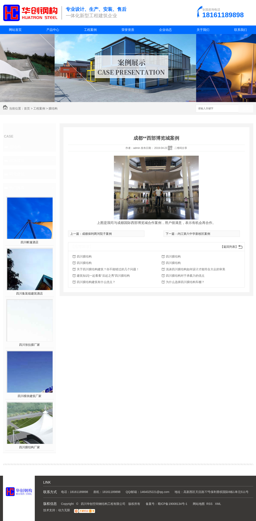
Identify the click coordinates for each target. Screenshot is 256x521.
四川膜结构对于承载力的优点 (185, 275)
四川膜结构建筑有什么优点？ (96, 282)
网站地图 (199, 503)
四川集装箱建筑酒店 (29, 293)
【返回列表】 (229, 246)
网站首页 (15, 29)
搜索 (245, 109)
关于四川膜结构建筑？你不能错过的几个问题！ (108, 269)
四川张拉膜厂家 (29, 344)
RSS (209, 503)
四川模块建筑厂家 (29, 396)
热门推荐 (17, 188)
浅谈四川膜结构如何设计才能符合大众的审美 (195, 269)
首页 (27, 108)
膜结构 (53, 108)
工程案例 (90, 29)
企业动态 (165, 29)
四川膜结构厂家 (29, 447)
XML (218, 503)
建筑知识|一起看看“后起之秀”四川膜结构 (103, 275)
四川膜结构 (84, 256)
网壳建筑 (17, 174)
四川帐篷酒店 (29, 242)
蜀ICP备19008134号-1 (172, 503)
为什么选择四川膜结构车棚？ (185, 282)
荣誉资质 (128, 29)
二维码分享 (180, 148)
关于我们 (203, 29)
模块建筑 (17, 160)
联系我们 (240, 29)
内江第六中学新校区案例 (194, 233)
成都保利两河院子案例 (97, 233)
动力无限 (64, 510)
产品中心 (52, 29)
